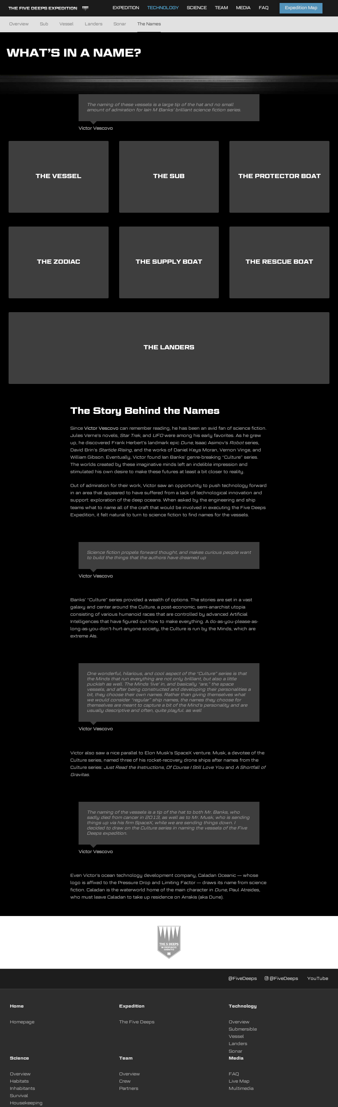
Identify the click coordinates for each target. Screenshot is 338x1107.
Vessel (66, 24)
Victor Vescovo (101, 428)
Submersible (243, 1029)
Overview (19, 24)
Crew (125, 1081)
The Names (149, 24)
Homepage (22, 1022)
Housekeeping (26, 1103)
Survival (19, 1096)
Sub (44, 24)
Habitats (19, 1081)
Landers (93, 24)
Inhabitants (22, 1089)
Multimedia (241, 1089)
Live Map (239, 1081)
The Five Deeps (136, 1022)
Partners (128, 1089)
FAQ (234, 1074)
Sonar (120, 24)
